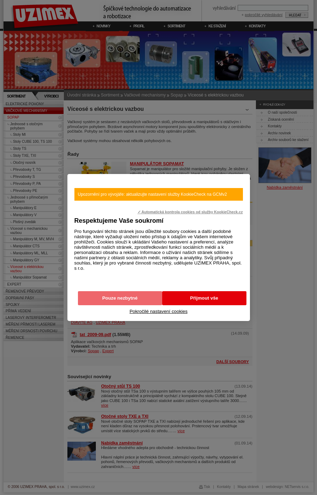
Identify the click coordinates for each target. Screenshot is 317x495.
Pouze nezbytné (120, 298)
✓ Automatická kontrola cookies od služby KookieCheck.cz (190, 212)
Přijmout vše (204, 298)
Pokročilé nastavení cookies (158, 311)
